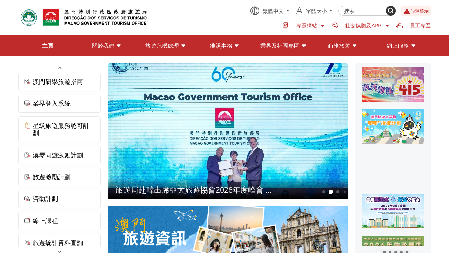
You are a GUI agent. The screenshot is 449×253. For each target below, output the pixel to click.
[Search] (391, 11)
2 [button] (330, 192)
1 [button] (323, 191)
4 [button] (344, 192)
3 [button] (338, 191)
